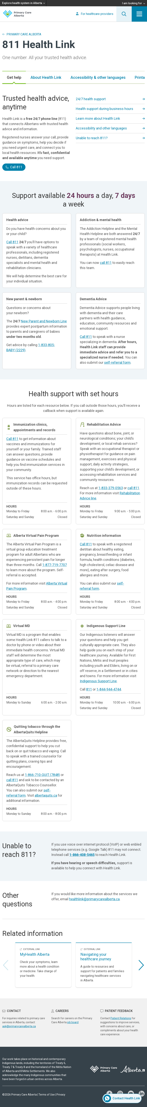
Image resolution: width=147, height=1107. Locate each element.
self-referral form (117, 362)
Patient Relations (120, 1018)
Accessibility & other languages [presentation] (98, 77)
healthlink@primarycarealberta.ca (94, 899)
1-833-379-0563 (110, 488)
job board (72, 1022)
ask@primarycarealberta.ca (19, 1026)
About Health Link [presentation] (45, 77)
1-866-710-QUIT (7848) (42, 775)
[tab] (14, 77)
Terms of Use (46, 1094)
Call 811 (14, 167)
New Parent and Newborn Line (44, 321)
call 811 (106, 263)
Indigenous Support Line (98, 681)
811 (89, 689)
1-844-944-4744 (108, 689)
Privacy (60, 1094)
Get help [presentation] (14, 77)
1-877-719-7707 (54, 565)
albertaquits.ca (46, 795)
